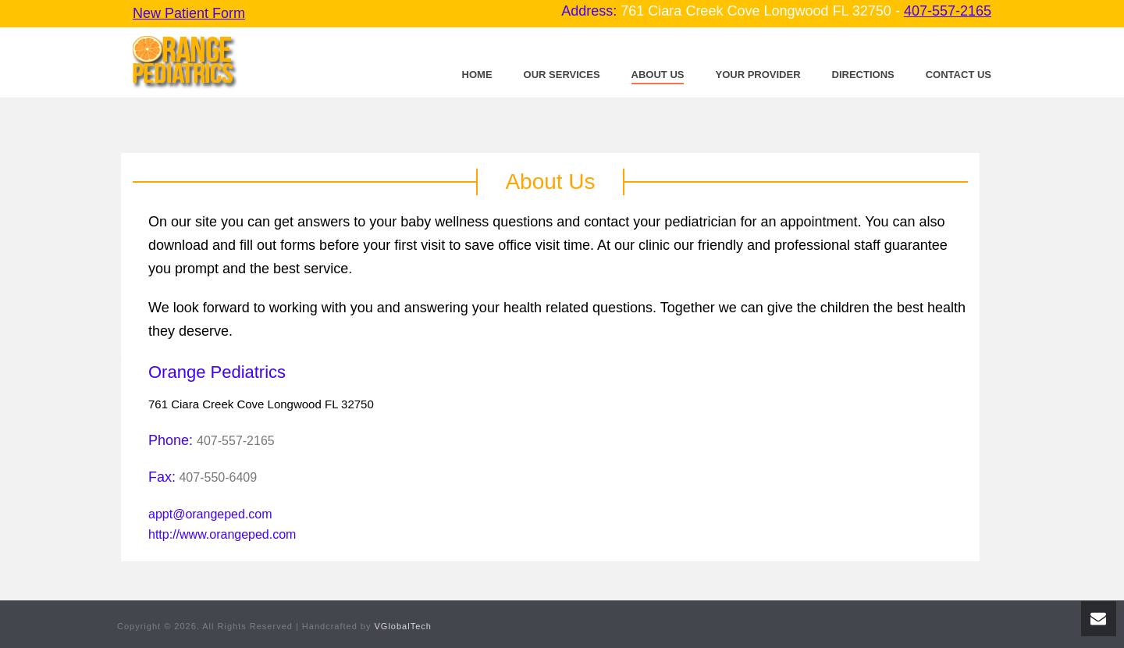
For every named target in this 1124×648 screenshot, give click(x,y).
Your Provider (757, 74)
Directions (863, 74)
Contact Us (958, 74)
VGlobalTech (403, 626)
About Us (658, 74)
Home (477, 74)
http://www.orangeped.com (222, 534)
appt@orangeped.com (210, 514)
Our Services (562, 74)
